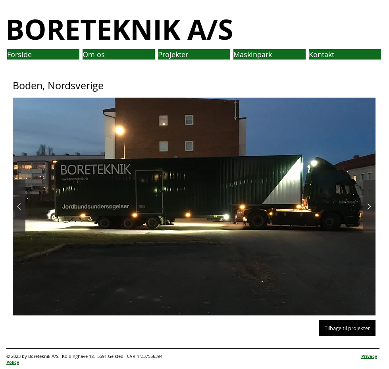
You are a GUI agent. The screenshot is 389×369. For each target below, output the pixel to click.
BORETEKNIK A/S (119, 29)
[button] (194, 206)
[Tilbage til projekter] (347, 328)
